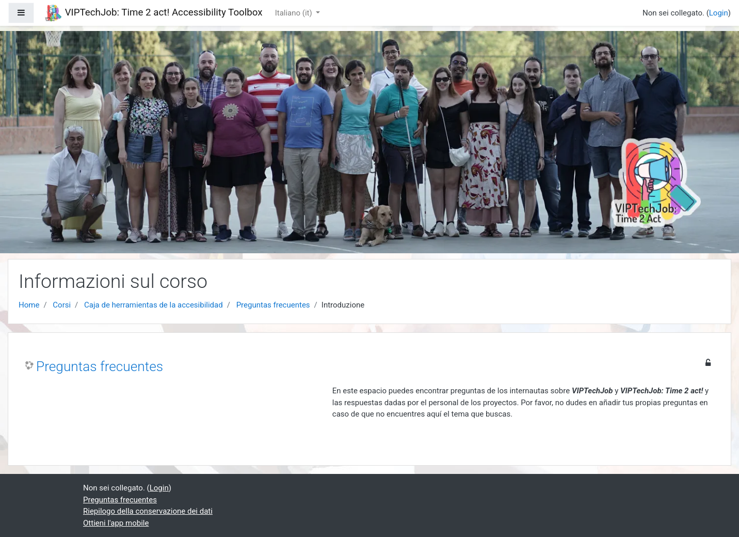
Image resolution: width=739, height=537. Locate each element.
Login (718, 13)
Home (29, 305)
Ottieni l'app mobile (116, 523)
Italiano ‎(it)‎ (294, 13)
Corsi (62, 305)
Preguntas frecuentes (273, 305)
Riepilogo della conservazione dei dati (148, 511)
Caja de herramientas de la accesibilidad (153, 305)
